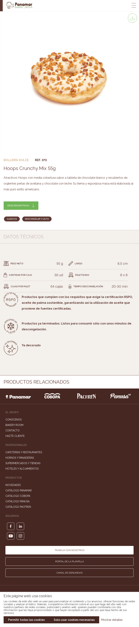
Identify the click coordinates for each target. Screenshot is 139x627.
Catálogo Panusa (17, 501)
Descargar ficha (18, 205)
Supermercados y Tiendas (22, 463)
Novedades (13, 485)
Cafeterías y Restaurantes (23, 452)
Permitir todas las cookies (26, 620)
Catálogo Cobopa (17, 495)
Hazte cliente (15, 435)
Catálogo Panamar (18, 490)
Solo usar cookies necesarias (74, 620)
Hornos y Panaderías (19, 457)
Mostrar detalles (112, 620)
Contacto (12, 430)
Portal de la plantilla (69, 561)
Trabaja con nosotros (69, 550)
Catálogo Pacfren (18, 506)
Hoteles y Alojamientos (22, 468)
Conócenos (13, 419)
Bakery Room (14, 425)
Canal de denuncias (70, 572)
